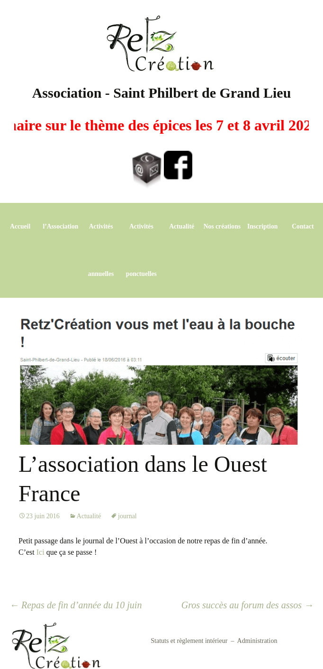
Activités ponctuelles (141, 250)
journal (127, 516)
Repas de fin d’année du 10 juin (75, 605)
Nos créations (222, 226)
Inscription (262, 226)
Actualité (181, 226)
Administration (257, 640)
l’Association (60, 226)
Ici (40, 552)
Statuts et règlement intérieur (189, 640)
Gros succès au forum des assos (247, 605)
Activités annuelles (101, 250)
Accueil (20, 226)
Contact (303, 226)
